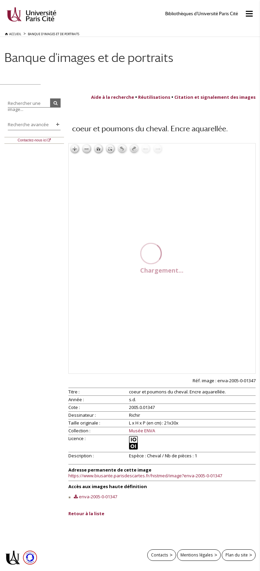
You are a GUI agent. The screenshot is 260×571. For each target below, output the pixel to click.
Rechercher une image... (24, 106)
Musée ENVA (142, 431)
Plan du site (236, 554)
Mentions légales (196, 554)
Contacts (159, 554)
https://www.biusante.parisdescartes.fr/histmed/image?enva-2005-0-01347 (145, 476)
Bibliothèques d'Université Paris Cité (201, 13)
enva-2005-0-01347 (98, 497)
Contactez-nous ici (32, 140)
